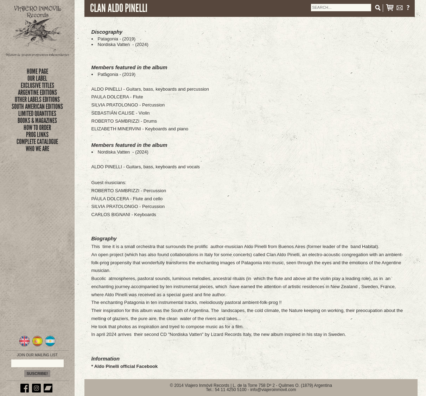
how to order (37, 127)
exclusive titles (37, 85)
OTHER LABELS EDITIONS (37, 99)
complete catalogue (37, 141)
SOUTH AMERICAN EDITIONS (37, 106)
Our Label (37, 78)
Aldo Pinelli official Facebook (126, 366)
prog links (37, 134)
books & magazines (37, 120)
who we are (37, 148)
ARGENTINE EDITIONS (37, 92)
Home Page (37, 71)
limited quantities (37, 113)
